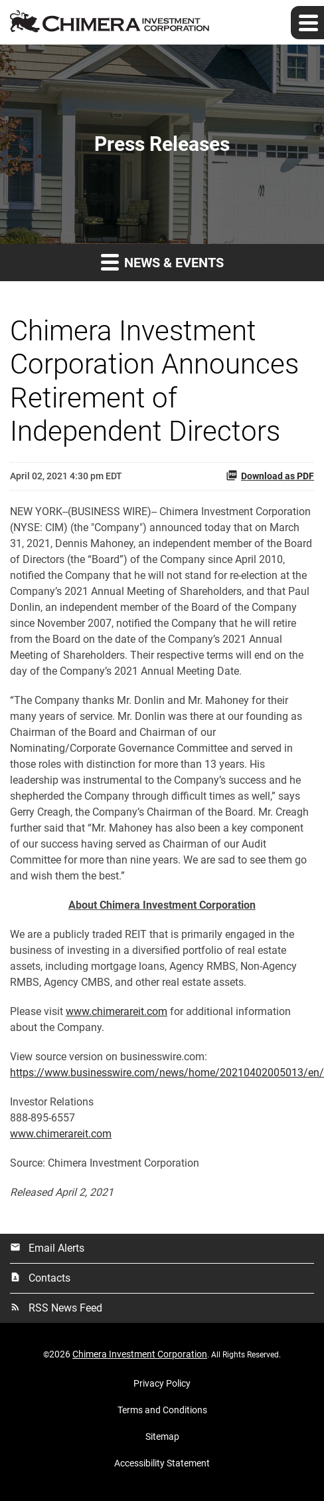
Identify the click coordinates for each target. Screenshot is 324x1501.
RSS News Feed (56, 1308)
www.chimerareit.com (116, 1011)
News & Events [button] (162, 262)
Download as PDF (270, 475)
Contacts (40, 1278)
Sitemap (162, 1436)
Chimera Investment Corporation (139, 1354)
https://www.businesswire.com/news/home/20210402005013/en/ (167, 1072)
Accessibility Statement (162, 1463)
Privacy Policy (162, 1383)
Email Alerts (47, 1248)
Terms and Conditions (162, 1410)
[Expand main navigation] (307, 22)
